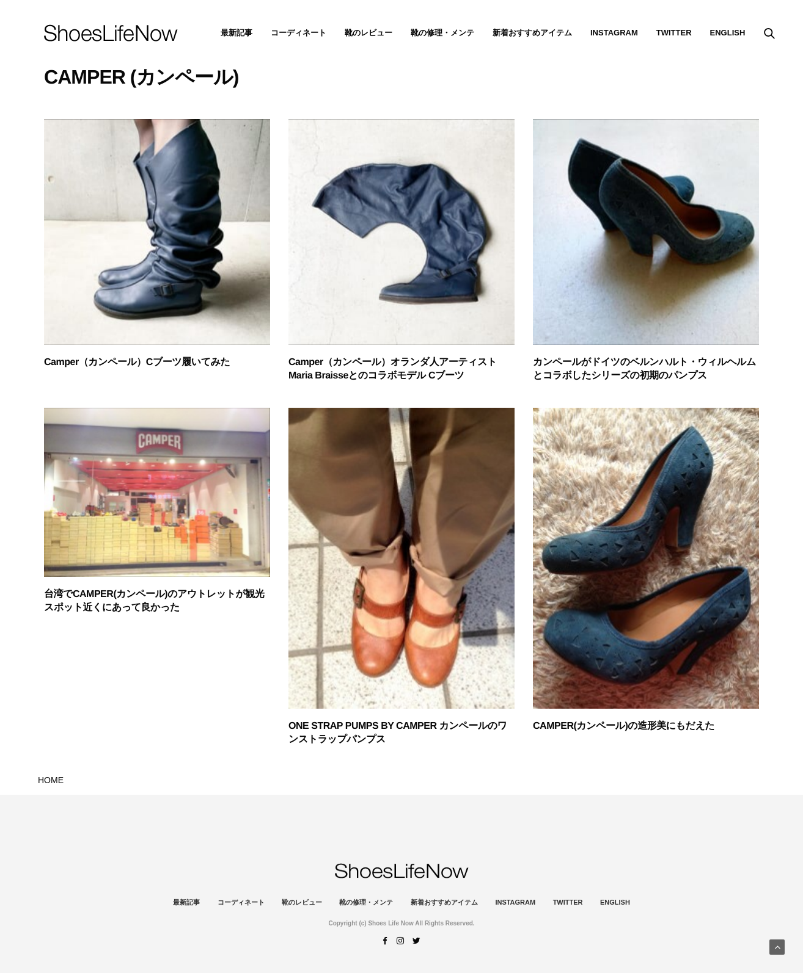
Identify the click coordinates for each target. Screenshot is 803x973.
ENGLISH (728, 32)
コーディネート (298, 32)
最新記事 (236, 32)
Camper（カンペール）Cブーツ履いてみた (137, 362)
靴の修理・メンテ (442, 32)
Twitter (674, 32)
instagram (614, 32)
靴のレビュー (368, 32)
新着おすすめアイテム (532, 32)
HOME (51, 780)
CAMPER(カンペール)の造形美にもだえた (623, 726)
